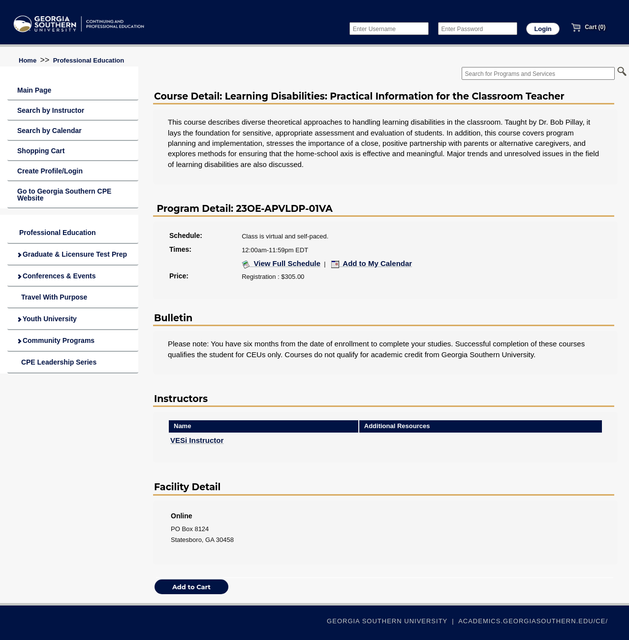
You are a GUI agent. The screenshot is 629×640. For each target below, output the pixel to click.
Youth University (47, 319)
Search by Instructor (50, 110)
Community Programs (56, 340)
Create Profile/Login (50, 171)
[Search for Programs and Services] (538, 73)
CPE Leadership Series (56, 362)
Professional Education (88, 60)
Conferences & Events (56, 276)
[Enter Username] (389, 28)
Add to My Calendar (371, 263)
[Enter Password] (477, 28)
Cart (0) (588, 27)
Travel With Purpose (52, 297)
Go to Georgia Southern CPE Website (64, 194)
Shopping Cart (40, 151)
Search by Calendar (49, 131)
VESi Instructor (196, 440)
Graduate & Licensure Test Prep (72, 254)
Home (27, 60)
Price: (179, 276)
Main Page (34, 90)
